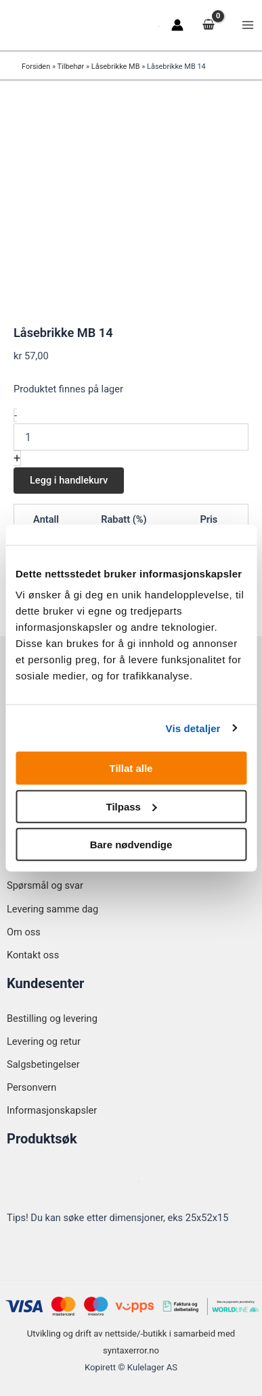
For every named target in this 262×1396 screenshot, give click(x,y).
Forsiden (36, 66)
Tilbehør (71, 66)
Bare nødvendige (131, 844)
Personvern (31, 1087)
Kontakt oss (33, 955)
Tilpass (131, 806)
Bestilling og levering (52, 1018)
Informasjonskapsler (52, 1110)
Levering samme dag (52, 909)
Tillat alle (131, 768)
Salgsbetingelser (43, 1064)
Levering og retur (44, 1041)
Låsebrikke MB (115, 66)
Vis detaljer (193, 727)
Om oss (24, 932)
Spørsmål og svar (45, 885)
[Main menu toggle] (248, 25)
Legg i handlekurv (69, 480)
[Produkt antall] (131, 436)
